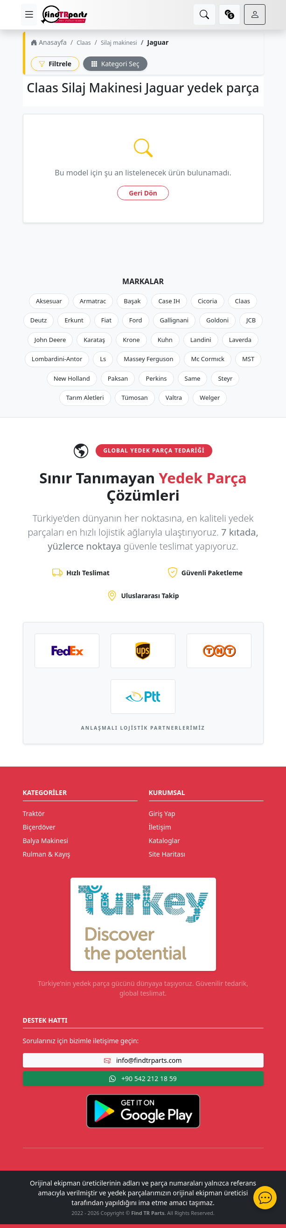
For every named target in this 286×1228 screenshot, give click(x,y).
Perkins (156, 378)
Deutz (38, 320)
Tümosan (135, 397)
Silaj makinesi (119, 43)
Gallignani (174, 320)
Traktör (34, 813)
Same (193, 378)
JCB (251, 320)
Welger (210, 397)
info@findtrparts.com (142, 1060)
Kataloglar (164, 840)
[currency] (229, 14)
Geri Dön (143, 192)
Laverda (240, 339)
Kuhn (165, 339)
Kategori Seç (115, 63)
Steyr (225, 378)
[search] (204, 14)
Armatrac (93, 301)
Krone (131, 339)
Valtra (174, 397)
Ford (135, 320)
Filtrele (55, 63)
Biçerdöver (39, 827)
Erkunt (73, 320)
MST (248, 359)
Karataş (94, 339)
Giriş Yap (162, 813)
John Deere (50, 339)
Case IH (169, 301)
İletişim (160, 827)
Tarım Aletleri (85, 397)
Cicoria (207, 301)
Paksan (118, 378)
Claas (84, 43)
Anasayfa (49, 42)
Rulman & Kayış (46, 854)
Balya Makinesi (46, 840)
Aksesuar (49, 301)
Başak (132, 301)
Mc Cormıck (207, 359)
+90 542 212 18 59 (142, 1078)
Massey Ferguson (148, 359)
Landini (200, 339)
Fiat (106, 320)
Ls (103, 359)
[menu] (29, 15)
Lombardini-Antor (57, 359)
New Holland (72, 378)
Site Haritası (167, 854)
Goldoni (217, 320)
